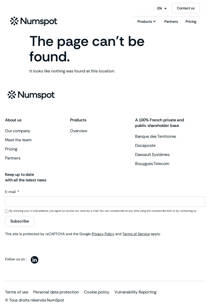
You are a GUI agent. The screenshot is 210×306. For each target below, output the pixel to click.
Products (146, 21)
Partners (171, 21)
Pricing (191, 21)
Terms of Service (136, 234)
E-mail (11, 192)
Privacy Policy (103, 234)
